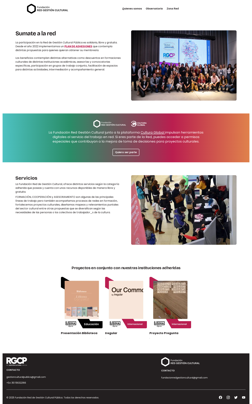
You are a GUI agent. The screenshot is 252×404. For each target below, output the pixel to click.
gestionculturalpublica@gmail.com (26, 377)
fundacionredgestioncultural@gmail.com (184, 377)
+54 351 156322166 (16, 382)
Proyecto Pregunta (163, 333)
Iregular (111, 333)
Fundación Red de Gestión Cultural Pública (39, 397)
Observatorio (154, 8)
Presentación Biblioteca (79, 333)
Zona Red (173, 8)
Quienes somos (132, 8)
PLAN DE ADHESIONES (78, 46)
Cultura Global (153, 132)
